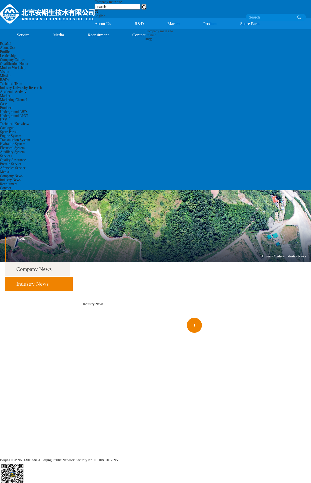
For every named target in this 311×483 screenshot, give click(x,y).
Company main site (108, 2)
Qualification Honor (14, 64)
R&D (139, 23)
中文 (148, 39)
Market (174, 23)
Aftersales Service (13, 168)
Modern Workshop (13, 68)
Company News (11, 176)
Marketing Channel (13, 100)
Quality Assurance (13, 160)
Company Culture (12, 60)
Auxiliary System (12, 152)
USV (3, 120)
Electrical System (12, 148)
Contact (138, 35)
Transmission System (15, 140)
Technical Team (11, 84)
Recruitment (98, 35)
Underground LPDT (14, 116)
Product (210, 23)
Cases (4, 104)
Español (5, 44)
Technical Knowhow (14, 124)
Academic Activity (13, 92)
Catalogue (7, 128)
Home (266, 256)
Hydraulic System (12, 144)
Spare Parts (249, 23)
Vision (4, 72)
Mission (5, 76)
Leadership (8, 56)
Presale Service (11, 164)
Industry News (10, 180)
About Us (103, 23)
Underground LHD (13, 112)
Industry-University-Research (21, 88)
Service (23, 35)
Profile (5, 52)
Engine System (10, 136)
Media (58, 35)
